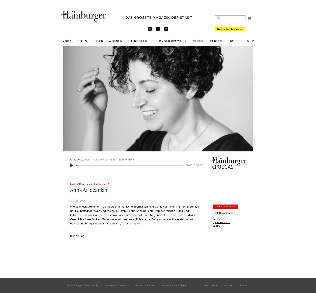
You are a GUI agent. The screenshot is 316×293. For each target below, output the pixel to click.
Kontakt (228, 285)
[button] (249, 18)
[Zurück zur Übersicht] (225, 207)
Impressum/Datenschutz (117, 285)
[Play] (72, 165)
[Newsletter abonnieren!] (230, 29)
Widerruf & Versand (145, 285)
